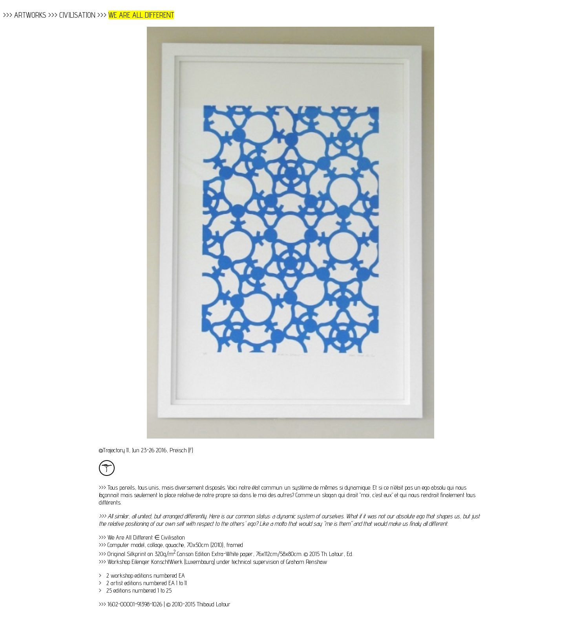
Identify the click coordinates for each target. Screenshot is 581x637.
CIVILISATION (77, 15)
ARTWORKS (30, 15)
